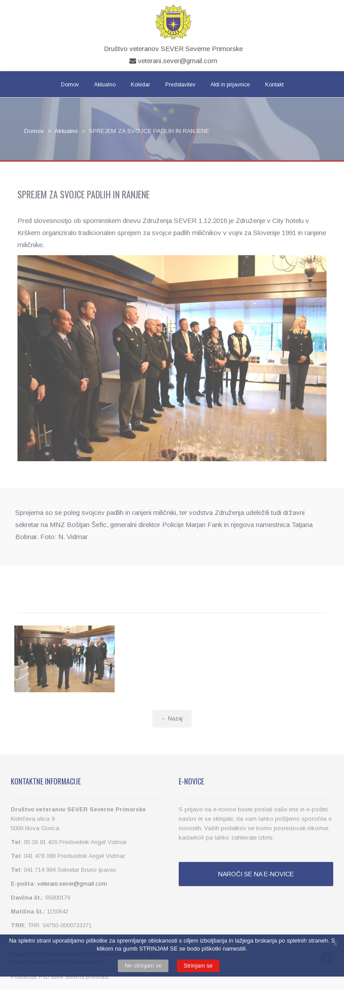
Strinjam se (198, 965)
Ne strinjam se (143, 965)
